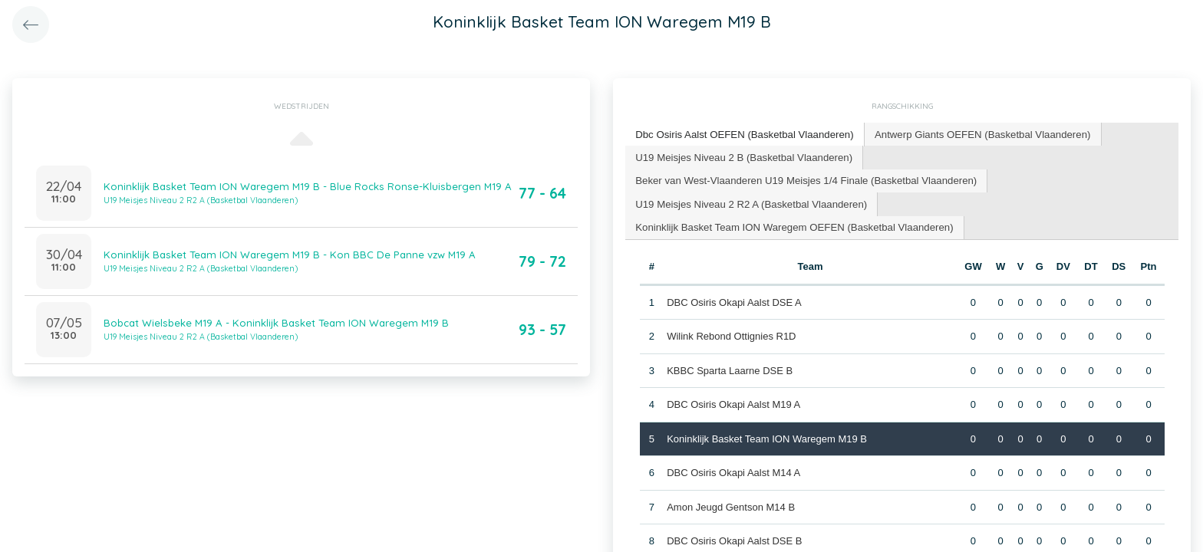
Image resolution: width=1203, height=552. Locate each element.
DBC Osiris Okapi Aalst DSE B (734, 538)
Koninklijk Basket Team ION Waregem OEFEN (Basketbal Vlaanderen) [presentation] (791, 225)
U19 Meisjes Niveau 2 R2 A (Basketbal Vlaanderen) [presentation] (749, 202)
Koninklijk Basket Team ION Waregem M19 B (767, 436)
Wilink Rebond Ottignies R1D (731, 334)
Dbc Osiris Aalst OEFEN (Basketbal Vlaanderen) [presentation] (742, 134)
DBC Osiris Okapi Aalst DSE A (734, 300)
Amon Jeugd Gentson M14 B (731, 505)
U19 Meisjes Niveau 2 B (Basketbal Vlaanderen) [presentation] (742, 156)
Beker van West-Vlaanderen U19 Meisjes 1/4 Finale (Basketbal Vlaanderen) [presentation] (803, 179)
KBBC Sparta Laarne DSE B (730, 368)
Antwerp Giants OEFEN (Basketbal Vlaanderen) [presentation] (977, 134)
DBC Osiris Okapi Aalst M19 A (733, 402)
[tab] (743, 134)
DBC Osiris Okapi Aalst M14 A (733, 470)
